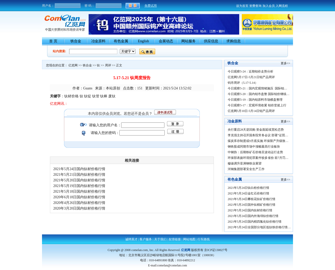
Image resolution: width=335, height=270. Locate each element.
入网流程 (282, 6)
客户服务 (146, 239)
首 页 (53, 41)
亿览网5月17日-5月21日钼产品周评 (251, 77)
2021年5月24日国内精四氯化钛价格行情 (255, 221)
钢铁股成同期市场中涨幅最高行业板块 (254, 146)
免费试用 (150, 5)
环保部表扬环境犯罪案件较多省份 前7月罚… (258, 158)
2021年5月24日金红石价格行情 (249, 193)
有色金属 (121, 41)
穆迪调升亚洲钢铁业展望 (244, 163)
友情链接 (175, 239)
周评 (108, 65)
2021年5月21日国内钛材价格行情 (80, 174)
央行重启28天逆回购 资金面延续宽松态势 (256, 129)
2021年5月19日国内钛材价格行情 (80, 186)
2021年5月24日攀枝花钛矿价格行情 (253, 199)
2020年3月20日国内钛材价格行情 (80, 208)
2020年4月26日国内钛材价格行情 (80, 203)
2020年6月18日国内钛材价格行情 (80, 197)
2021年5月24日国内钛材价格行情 (80, 169)
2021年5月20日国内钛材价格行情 (80, 180)
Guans (87, 88)
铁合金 (75, 41)
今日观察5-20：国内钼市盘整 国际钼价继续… (258, 94)
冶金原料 (98, 41)
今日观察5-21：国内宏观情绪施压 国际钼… (257, 88)
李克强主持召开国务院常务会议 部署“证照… (258, 135)
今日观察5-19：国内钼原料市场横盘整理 (255, 99)
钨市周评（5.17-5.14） (243, 83)
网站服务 (188, 41)
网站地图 (189, 239)
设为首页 (242, 6)
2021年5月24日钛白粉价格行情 (249, 188)
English (143, 41)
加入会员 (269, 6)
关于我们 (160, 239)
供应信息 (211, 41)
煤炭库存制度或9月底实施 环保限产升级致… (258, 141)
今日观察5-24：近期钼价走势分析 (250, 71)
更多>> (285, 63)
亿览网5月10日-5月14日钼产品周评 (251, 111)
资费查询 (255, 6)
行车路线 (203, 239)
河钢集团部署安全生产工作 (246, 169)
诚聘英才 (131, 239)
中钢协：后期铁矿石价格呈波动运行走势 (255, 152)
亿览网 (73, 65)
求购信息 (233, 41)
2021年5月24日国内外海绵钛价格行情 (254, 216)
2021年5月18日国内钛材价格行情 (80, 191)
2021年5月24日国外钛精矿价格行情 (253, 204)
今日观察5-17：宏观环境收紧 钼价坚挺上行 (257, 105)
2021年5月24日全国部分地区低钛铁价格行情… (259, 227)
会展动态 (166, 41)
